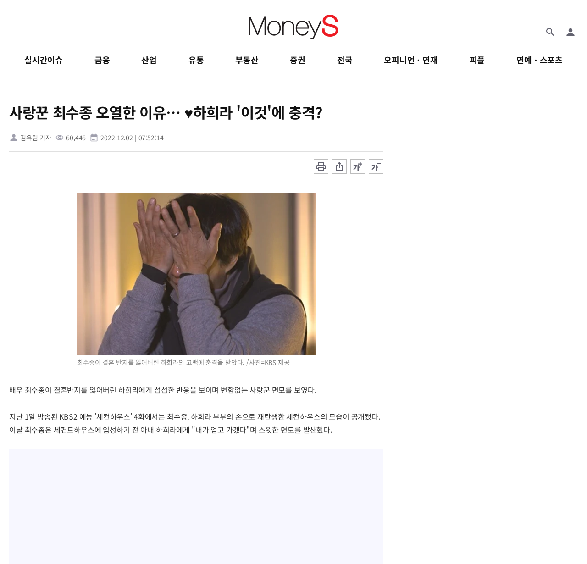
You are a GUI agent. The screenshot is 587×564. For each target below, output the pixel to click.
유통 (196, 60)
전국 (345, 60)
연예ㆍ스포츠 (539, 60)
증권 (297, 60)
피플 (477, 60)
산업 (149, 60)
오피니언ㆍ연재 (411, 60)
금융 (102, 60)
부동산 (246, 60)
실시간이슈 (43, 60)
